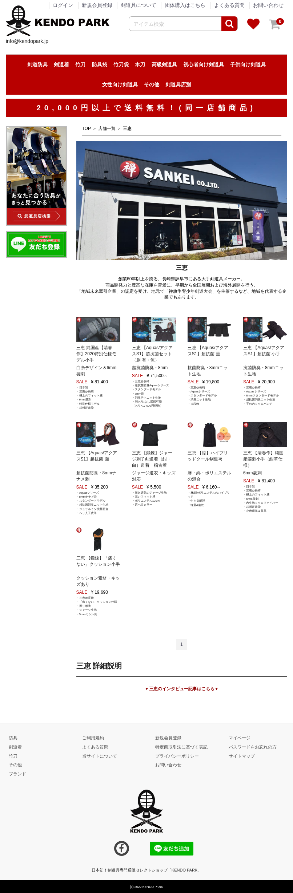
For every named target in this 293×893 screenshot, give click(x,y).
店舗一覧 (107, 128)
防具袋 (99, 64)
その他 (151, 84)
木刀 (140, 64)
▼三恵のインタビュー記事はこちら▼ (182, 688)
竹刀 (80, 64)
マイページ (239, 737)
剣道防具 (37, 64)
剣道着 (61, 64)
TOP (86, 128)
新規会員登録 (168, 737)
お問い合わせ (268, 5)
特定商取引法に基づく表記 (181, 746)
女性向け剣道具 (120, 84)
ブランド (17, 774)
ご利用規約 (93, 737)
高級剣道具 (164, 64)
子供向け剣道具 (248, 64)
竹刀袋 (121, 64)
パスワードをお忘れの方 (253, 746)
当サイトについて (99, 755)
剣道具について (138, 5)
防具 (13, 737)
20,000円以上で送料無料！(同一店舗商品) (147, 108)
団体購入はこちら (185, 5)
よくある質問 (229, 5)
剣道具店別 (178, 84)
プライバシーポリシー (177, 755)
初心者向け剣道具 (203, 64)
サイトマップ (242, 755)
